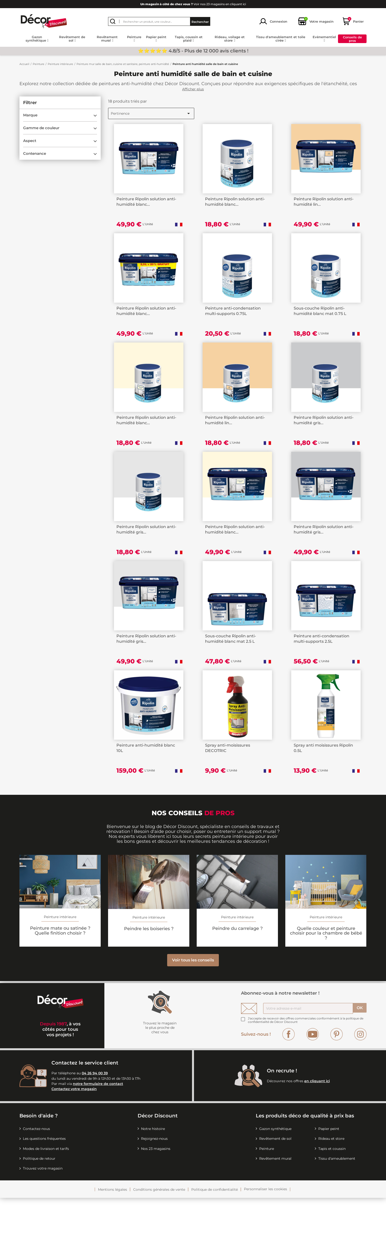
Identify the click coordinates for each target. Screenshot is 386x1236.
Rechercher (200, 21)
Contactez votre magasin (74, 1127)
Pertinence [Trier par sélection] (151, 113)
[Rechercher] (159, 21)
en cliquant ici (317, 1119)
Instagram (360, 1072)
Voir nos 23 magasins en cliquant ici (193, 4)
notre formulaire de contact (98, 1122)
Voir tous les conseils (193, 998)
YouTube (312, 1072)
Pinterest (336, 1072)
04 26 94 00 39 (95, 1111)
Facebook (288, 1072)
